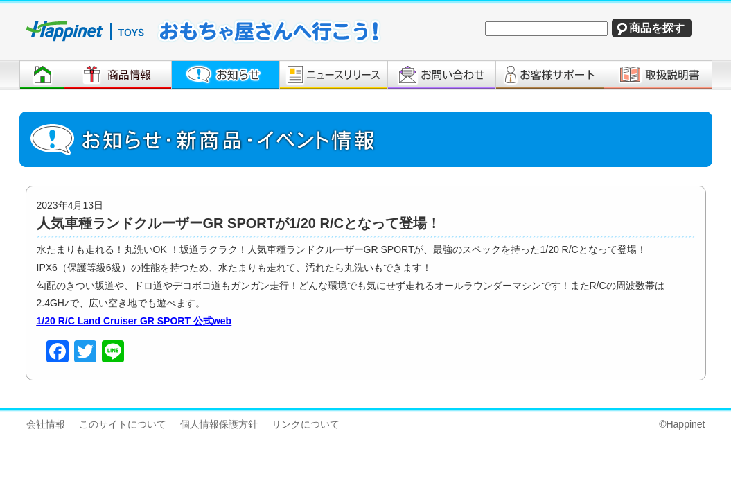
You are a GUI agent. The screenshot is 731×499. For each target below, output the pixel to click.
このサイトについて (122, 424)
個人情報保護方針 (219, 424)
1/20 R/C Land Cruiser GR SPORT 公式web (134, 320)
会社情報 (45, 424)
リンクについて (306, 424)
